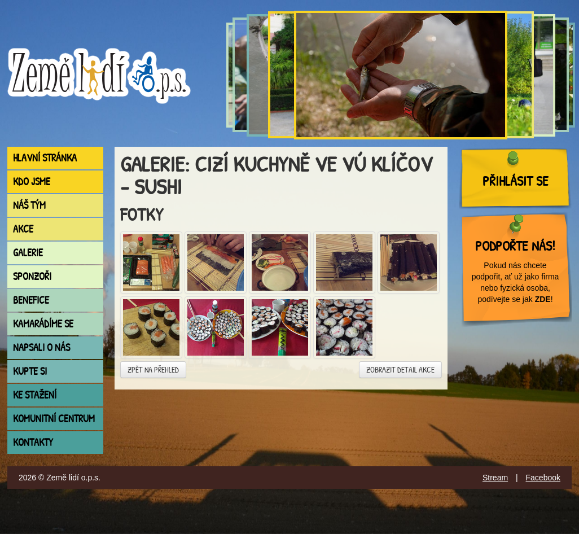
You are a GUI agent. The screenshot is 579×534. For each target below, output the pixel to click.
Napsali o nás (41, 347)
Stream (495, 477)
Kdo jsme (31, 181)
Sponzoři (32, 276)
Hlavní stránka (45, 158)
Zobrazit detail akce (400, 369)
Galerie (28, 253)
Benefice (31, 300)
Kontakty (33, 442)
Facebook (543, 477)
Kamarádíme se (43, 324)
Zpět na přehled (153, 369)
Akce (23, 229)
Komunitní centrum (54, 419)
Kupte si (30, 371)
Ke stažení (34, 395)
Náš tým (29, 205)
